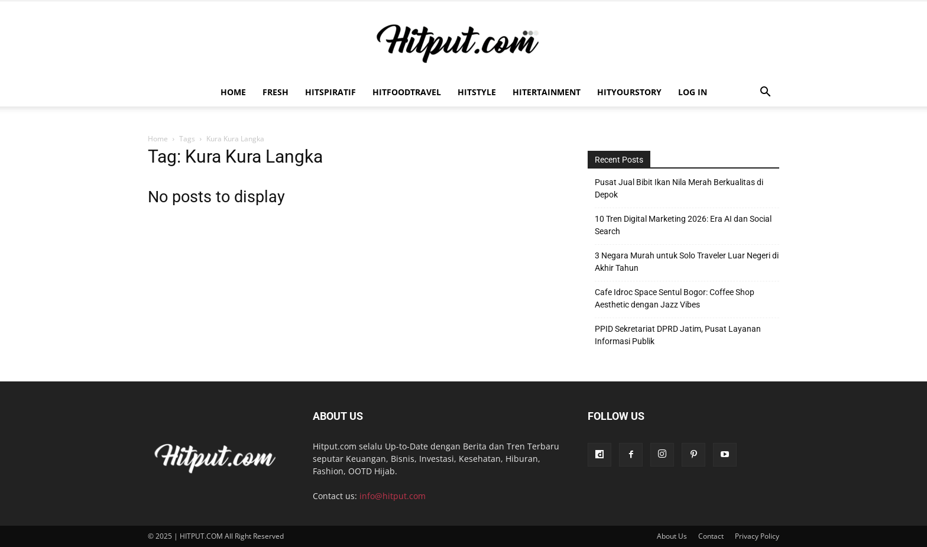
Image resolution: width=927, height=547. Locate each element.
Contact (711, 536)
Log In (692, 92)
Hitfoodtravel (406, 92)
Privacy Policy (757, 536)
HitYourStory (629, 92)
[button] (765, 93)
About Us (672, 536)
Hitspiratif (330, 92)
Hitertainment (547, 92)
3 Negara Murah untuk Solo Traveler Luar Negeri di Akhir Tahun (687, 262)
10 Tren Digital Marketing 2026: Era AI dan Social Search (683, 225)
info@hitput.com (392, 495)
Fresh (275, 92)
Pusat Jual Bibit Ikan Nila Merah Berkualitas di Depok (679, 188)
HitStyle (477, 92)
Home (233, 92)
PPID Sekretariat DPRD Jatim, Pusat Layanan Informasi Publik (678, 335)
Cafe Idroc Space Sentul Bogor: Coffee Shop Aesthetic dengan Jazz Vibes (674, 298)
